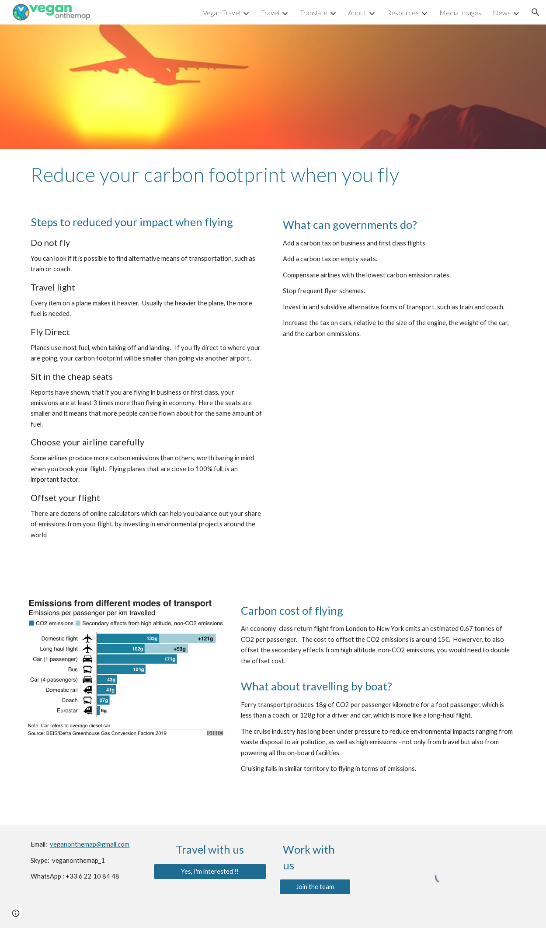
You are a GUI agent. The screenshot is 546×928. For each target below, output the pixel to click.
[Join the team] (315, 887)
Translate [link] (313, 12)
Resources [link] (403, 12)
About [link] (357, 12)
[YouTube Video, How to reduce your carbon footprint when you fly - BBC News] (399, 428)
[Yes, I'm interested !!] (210, 871)
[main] (272, 174)
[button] (535, 12)
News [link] (502, 12)
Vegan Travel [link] (221, 12)
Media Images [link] (460, 12)
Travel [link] (270, 12)
